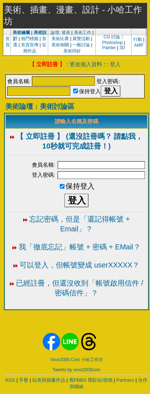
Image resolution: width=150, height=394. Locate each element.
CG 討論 (112, 36)
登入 (115, 64)
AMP (138, 45)
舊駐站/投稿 (100, 380)
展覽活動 (81, 38)
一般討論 (81, 44)
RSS (10, 380)
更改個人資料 (86, 64)
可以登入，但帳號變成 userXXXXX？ (79, 265)
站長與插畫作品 (48, 380)
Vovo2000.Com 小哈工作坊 (76, 359)
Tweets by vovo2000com (76, 369)
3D (122, 47)
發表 (66, 32)
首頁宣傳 (29, 44)
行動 (137, 39)
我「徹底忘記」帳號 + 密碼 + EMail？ (80, 247)
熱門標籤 (29, 38)
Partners (125, 380)
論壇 (54, 32)
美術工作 (82, 32)
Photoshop (112, 42)
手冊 (23, 380)
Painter (109, 47)
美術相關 (60, 44)
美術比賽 (60, 38)
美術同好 (72, 50)
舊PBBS (78, 380)
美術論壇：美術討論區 (39, 106)
